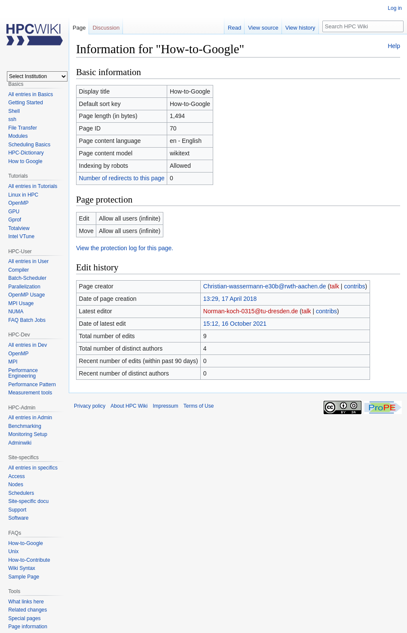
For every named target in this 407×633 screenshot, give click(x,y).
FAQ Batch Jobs (27, 320)
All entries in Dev (27, 345)
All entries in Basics (30, 94)
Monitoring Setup (27, 434)
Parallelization (24, 287)
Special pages (24, 618)
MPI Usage (21, 303)
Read (234, 27)
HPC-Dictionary (26, 153)
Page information (27, 627)
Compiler (18, 270)
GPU (13, 212)
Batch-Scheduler (27, 278)
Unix (13, 551)
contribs (354, 286)
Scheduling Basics (29, 145)
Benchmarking (24, 426)
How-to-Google (25, 543)
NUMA (15, 312)
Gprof (14, 220)
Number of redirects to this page (122, 178)
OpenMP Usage (26, 295)
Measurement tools (30, 393)
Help (394, 45)
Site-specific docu (28, 501)
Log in (395, 8)
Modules (18, 136)
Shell (14, 111)
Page (79, 27)
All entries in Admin (30, 418)
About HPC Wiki (128, 406)
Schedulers (21, 493)
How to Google (25, 161)
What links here (26, 602)
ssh (12, 119)
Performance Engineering (23, 373)
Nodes (15, 485)
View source (263, 27)
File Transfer (22, 128)
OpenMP (18, 203)
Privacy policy (89, 406)
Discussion (105, 27)
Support (17, 510)
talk (334, 286)
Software (18, 518)
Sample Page (23, 577)
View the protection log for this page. (124, 248)
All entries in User (28, 261)
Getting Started (25, 103)
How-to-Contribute (29, 560)
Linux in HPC (23, 195)
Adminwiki (19, 443)
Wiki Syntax (21, 568)
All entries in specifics (33, 468)
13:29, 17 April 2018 (230, 298)
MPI (12, 362)
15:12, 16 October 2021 (234, 323)
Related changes (27, 610)
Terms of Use (199, 406)
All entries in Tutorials (32, 186)
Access (16, 476)
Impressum (165, 406)
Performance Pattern (32, 385)
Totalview (18, 228)
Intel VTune (21, 236)
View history (300, 27)
